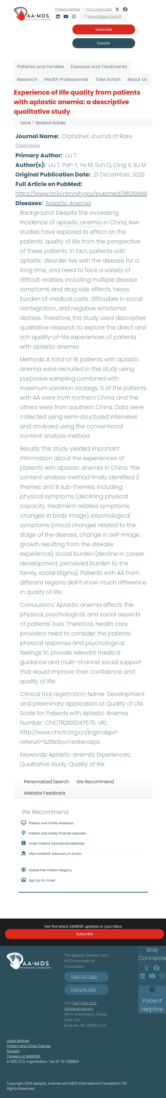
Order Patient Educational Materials (53, 843)
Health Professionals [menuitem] (66, 79)
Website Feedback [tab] (44, 793)
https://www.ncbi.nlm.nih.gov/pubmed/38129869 (81, 194)
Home (26, 122)
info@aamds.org (78, 1008)
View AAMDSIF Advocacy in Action (51, 853)
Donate (13, 1051)
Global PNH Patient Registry (46, 870)
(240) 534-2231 (84, 1003)
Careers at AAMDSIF (24, 1056)
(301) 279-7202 (83, 989)
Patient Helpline (67, 9)
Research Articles (51, 122)
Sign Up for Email (38, 880)
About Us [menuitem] (137, 79)
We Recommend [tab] (95, 781)
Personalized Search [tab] (46, 781)
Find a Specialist (99, 9)
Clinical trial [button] (36, 694)
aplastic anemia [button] (79, 222)
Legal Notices (18, 1040)
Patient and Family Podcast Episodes (53, 833)
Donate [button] (103, 43)
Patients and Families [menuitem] (40, 67)
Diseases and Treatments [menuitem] (99, 67)
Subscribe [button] (103, 29)
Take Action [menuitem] (108, 79)
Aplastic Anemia (68, 203)
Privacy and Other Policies (29, 1046)
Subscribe (84, 934)
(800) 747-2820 (84, 976)
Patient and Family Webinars (47, 822)
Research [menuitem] (27, 79)
